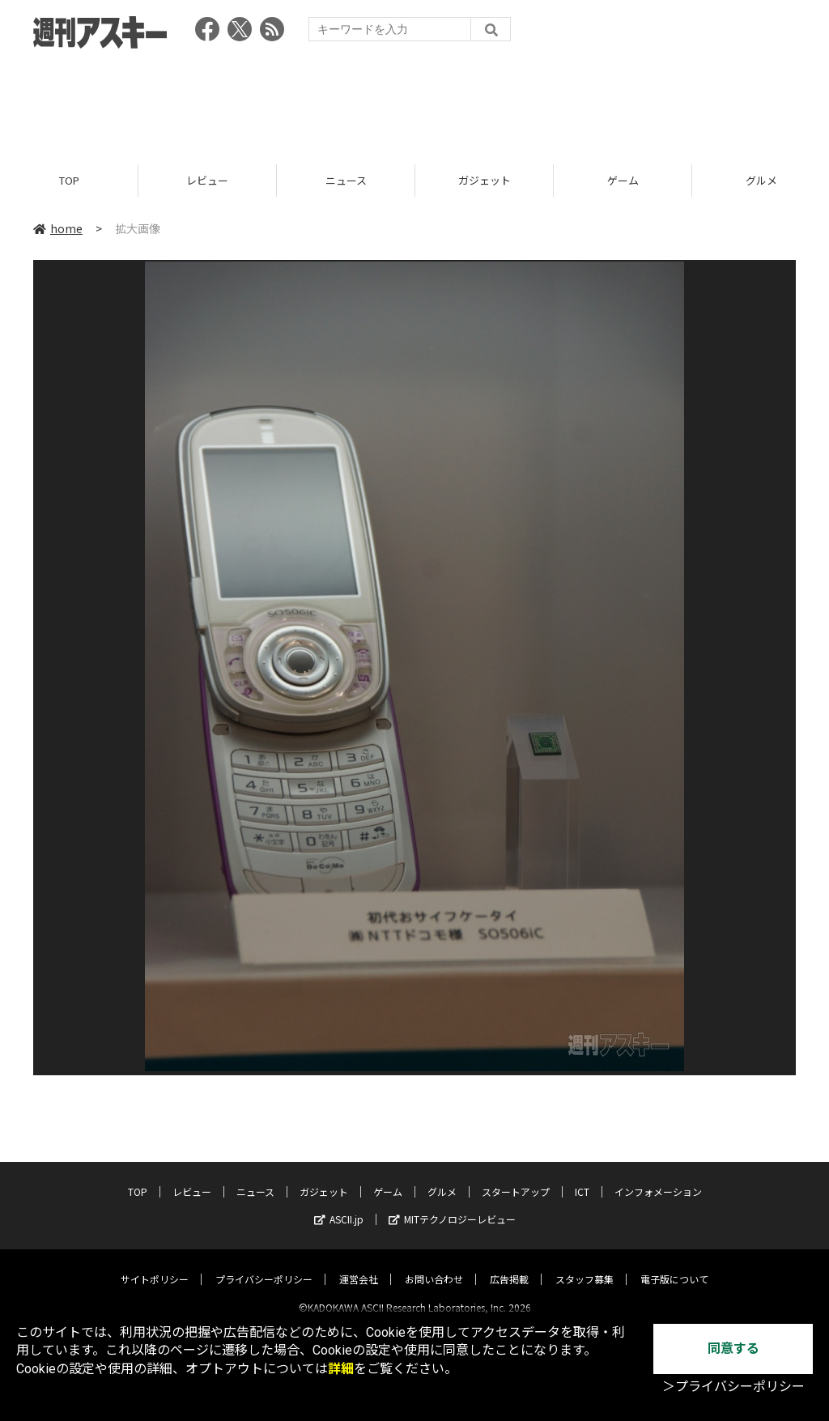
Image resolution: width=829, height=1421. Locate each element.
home (58, 228)
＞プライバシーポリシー (733, 1386)
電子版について (674, 1265)
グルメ (442, 1178)
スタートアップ (516, 1178)
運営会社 (358, 1265)
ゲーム (623, 180)
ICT (582, 1178)
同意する (733, 1348)
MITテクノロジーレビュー (452, 1205)
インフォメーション (658, 1178)
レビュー (207, 180)
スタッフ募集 (584, 1265)
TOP (69, 180)
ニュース (346, 180)
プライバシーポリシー (263, 1265)
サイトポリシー (155, 1265)
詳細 (341, 1368)
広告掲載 (509, 1265)
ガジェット (484, 180)
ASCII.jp (338, 1205)
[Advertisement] (414, 101)
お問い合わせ (434, 1265)
